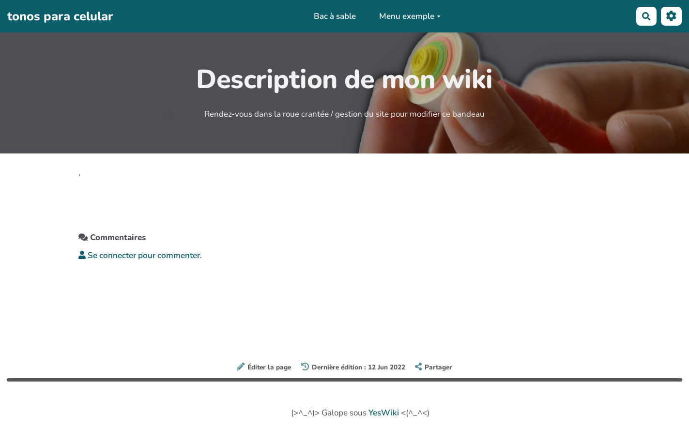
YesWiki (383, 412)
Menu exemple (410, 16)
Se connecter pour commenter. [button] (140, 255)
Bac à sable (335, 16)
